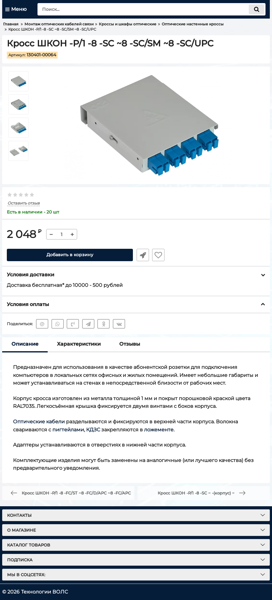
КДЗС (93, 430)
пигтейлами (68, 430)
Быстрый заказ (142, 255)
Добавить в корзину (69, 255)
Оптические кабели (39, 422)
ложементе (158, 430)
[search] (151, 9)
